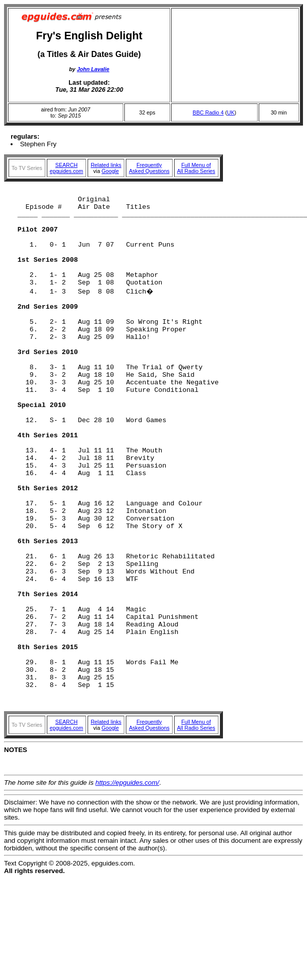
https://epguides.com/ (128, 884)
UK (231, 112)
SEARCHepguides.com (66, 168)
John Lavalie (93, 69)
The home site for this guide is (50, 884)
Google (110, 171)
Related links (106, 165)
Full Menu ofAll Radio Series (196, 168)
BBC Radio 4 (208, 112)
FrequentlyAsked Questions (149, 168)
